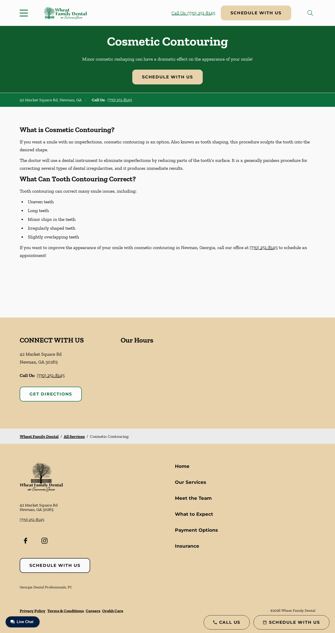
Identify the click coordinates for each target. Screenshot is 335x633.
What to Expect (194, 514)
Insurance (187, 546)
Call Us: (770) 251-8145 (193, 13)
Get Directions (50, 394)
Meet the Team (193, 498)
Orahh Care (112, 610)
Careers (93, 610)
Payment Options (196, 530)
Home (182, 466)
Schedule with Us (256, 12)
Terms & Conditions (65, 610)
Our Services (190, 482)
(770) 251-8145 (119, 99)
